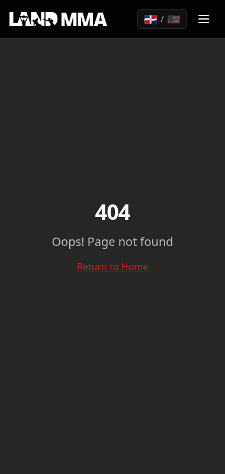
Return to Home (112, 266)
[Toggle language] (162, 19)
